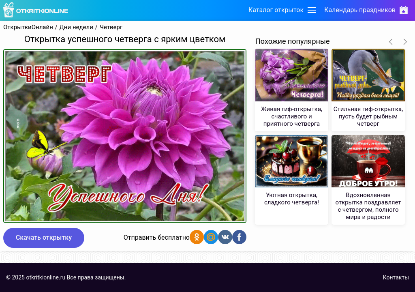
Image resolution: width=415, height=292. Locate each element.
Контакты (396, 277)
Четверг (111, 27)
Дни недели (76, 27)
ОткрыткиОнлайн (28, 27)
